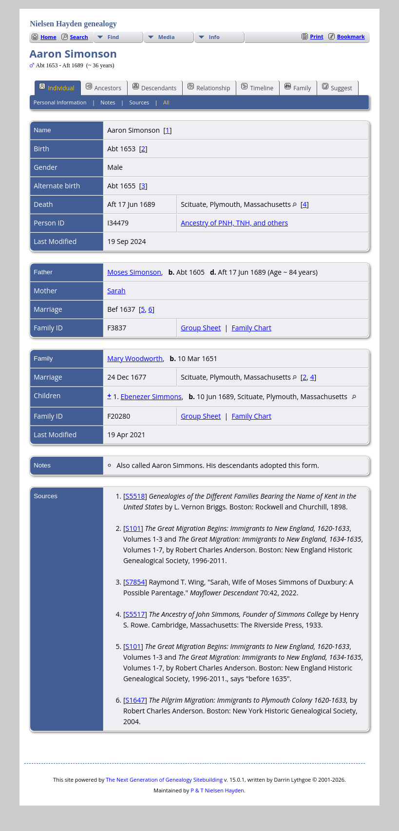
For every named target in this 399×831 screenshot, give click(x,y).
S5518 (135, 496)
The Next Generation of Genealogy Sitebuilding (164, 779)
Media (166, 37)
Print (316, 36)
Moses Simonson (134, 272)
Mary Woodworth (135, 358)
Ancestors (103, 87)
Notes (107, 102)
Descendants (154, 87)
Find (113, 37)
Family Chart (251, 327)
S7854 (135, 582)
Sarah (116, 290)
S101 (133, 528)
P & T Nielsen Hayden (217, 790)
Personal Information (60, 102)
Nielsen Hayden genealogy (73, 24)
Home (48, 37)
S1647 (135, 700)
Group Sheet (201, 327)
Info (214, 37)
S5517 (135, 614)
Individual (57, 87)
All (166, 102)
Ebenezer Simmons (150, 396)
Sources (140, 102)
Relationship (209, 87)
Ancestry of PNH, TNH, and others (234, 222)
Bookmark (351, 36)
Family (298, 87)
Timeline (257, 87)
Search (79, 37)
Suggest (337, 87)
